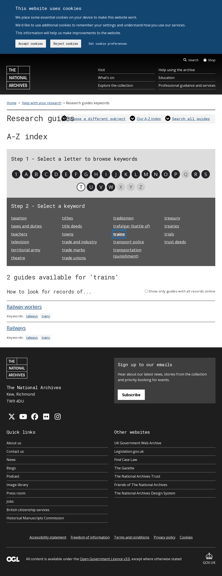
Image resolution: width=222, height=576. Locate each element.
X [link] (120, 187)
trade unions (74, 257)
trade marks (73, 249)
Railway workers (24, 306)
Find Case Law (125, 459)
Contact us (15, 451)
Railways (16, 327)
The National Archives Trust (137, 476)
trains (46, 316)
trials (169, 234)
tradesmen (123, 218)
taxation (19, 218)
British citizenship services (28, 509)
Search (190, 60)
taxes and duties (26, 226)
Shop (209, 60)
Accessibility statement (47, 537)
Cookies (186, 537)
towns (67, 234)
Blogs (11, 468)
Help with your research (41, 103)
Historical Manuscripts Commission (35, 518)
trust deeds (175, 241)
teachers (19, 234)
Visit (101, 69)
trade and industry (79, 241)
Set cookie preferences (108, 44)
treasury (172, 218)
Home (11, 103)
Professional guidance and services (186, 85)
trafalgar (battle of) (131, 226)
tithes (67, 218)
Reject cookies (66, 44)
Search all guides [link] (191, 118)
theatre (18, 257)
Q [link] (186, 174)
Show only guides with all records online (182, 291)
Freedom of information (90, 537)
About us (14, 443)
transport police (128, 241)
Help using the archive (176, 69)
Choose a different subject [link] (97, 118)
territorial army (25, 249)
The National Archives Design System (144, 493)
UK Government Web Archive (137, 443)
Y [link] (131, 187)
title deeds (72, 226)
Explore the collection (115, 85)
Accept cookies (30, 44)
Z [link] (140, 187)
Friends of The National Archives (140, 484)
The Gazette (124, 468)
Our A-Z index (149, 118)
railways (32, 316)
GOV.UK (209, 559)
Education (166, 77)
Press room (16, 493)
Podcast (13, 476)
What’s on (106, 77)
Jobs (10, 501)
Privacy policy (164, 537)
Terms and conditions (131, 537)
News (11, 459)
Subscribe (131, 394)
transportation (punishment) (127, 253)
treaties (171, 226)
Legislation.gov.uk (129, 451)
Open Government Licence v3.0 (105, 559)
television (20, 241)
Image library (17, 484)
